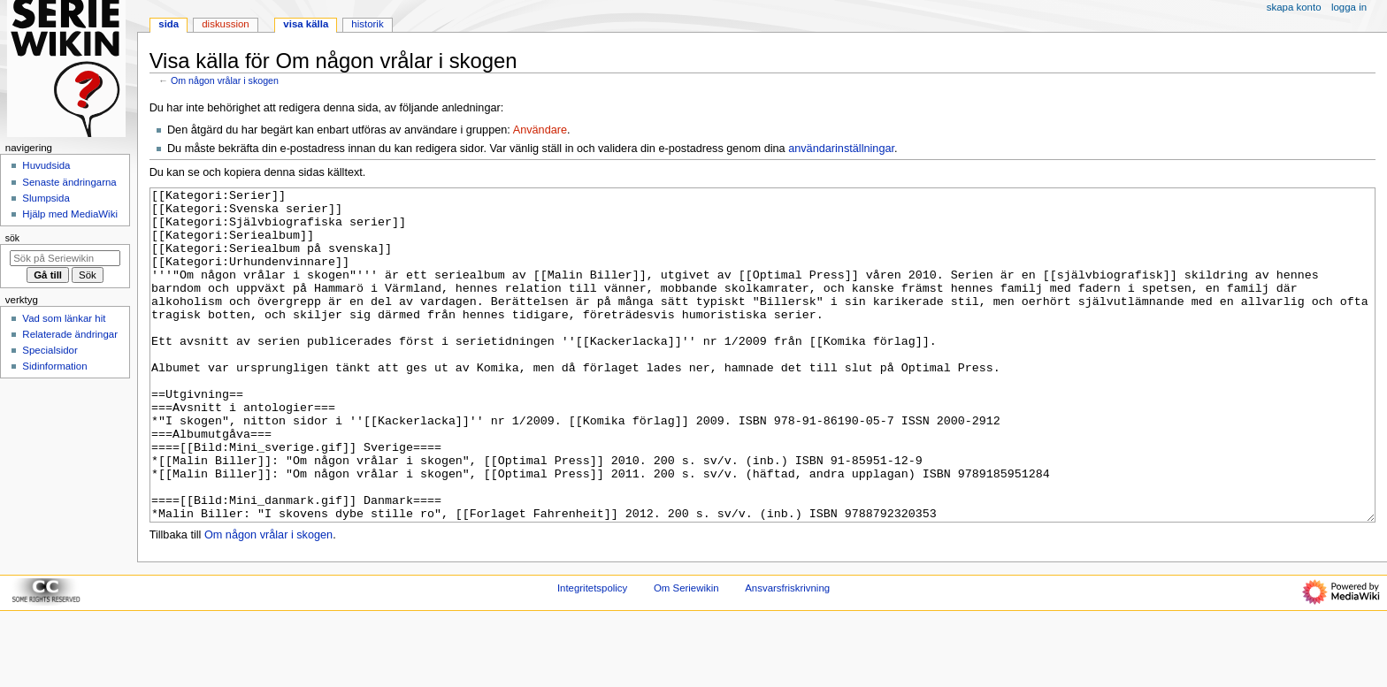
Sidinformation (54, 366)
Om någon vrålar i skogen (225, 80)
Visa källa (305, 24)
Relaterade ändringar (70, 334)
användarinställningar (841, 148)
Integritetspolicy (592, 654)
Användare (540, 130)
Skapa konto (1294, 7)
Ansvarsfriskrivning (787, 654)
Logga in (1349, 7)
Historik (367, 24)
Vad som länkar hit (63, 318)
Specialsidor (49, 350)
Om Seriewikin (686, 654)
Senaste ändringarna (69, 182)
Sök (12, 238)
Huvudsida (46, 165)
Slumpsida (45, 198)
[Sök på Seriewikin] (65, 258)
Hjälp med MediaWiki (70, 214)
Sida (168, 24)
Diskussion (225, 24)
